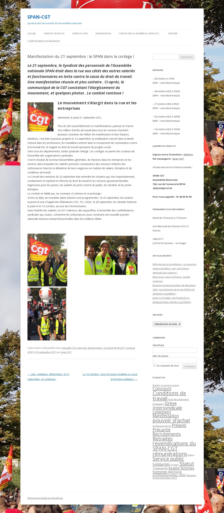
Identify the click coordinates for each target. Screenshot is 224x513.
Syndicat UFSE (80, 33)
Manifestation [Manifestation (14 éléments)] (166, 415)
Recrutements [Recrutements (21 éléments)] (167, 434)
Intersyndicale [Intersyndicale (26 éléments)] (167, 408)
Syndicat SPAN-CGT (54, 33)
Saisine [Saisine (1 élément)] (191, 455)
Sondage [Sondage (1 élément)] (175, 465)
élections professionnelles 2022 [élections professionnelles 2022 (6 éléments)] (169, 473)
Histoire (172, 33)
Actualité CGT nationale (74, 348)
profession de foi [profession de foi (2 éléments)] (162, 426)
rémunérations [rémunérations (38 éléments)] (170, 453)
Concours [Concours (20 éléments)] (162, 388)
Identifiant (158, 345)
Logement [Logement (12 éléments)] (162, 411)
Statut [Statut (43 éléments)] (186, 463)
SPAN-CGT (38, 17)
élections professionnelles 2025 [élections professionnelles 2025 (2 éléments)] (174, 476)
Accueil (31, 33)
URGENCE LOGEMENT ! (164, 293)
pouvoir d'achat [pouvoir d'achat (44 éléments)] (171, 420)
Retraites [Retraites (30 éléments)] (163, 438)
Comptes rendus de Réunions (43, 41)
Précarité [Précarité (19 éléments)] (161, 429)
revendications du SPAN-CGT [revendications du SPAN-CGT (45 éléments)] (174, 446)
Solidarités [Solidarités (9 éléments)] (161, 464)
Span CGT (66, 352)
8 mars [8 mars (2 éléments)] (156, 385)
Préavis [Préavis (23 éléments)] (179, 425)
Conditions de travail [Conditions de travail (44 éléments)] (169, 396)
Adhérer (188, 154)
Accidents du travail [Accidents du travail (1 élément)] (170, 385)
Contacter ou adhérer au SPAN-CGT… (140, 33)
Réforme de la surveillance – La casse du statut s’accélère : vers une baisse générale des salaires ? (174, 268)
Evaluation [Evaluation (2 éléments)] (158, 404)
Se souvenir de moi (168, 365)
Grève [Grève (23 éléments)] (171, 403)
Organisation (103, 33)
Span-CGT (178, 158)
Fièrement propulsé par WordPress (45, 498)
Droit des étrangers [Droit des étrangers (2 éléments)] (178, 399)
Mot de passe (160, 356)
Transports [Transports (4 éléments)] (160, 468)
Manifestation (95, 348)
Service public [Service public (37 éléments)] (168, 458)
